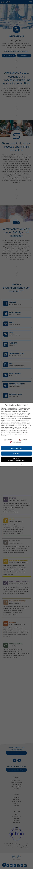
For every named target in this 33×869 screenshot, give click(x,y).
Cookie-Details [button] (9, 464)
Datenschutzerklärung (7, 432)
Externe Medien (15, 442)
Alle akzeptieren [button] (16, 448)
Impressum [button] (25, 464)
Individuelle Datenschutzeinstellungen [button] (16, 459)
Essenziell (8, 439)
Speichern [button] (16, 453)
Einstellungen (13, 434)
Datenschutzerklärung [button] (17, 464)
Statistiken (23, 439)
